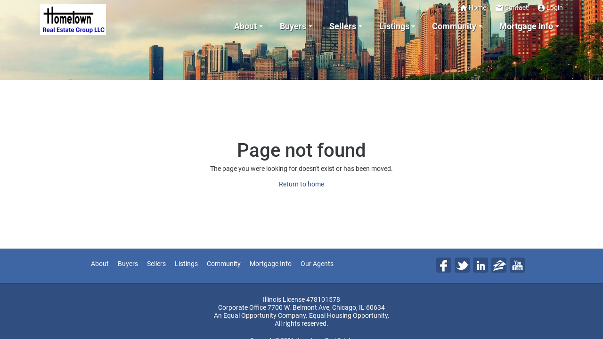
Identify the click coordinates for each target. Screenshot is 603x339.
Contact (511, 8)
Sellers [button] (342, 26)
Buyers (128, 264)
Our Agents (317, 264)
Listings (186, 264)
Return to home (301, 184)
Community (224, 264)
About (100, 264)
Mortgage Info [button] (526, 26)
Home (472, 8)
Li (480, 265)
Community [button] (454, 26)
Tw (462, 265)
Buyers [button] (293, 26)
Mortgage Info (271, 264)
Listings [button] (394, 26)
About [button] (245, 26)
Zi (498, 265)
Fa (443, 265)
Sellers (156, 264)
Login (550, 8)
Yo (517, 265)
